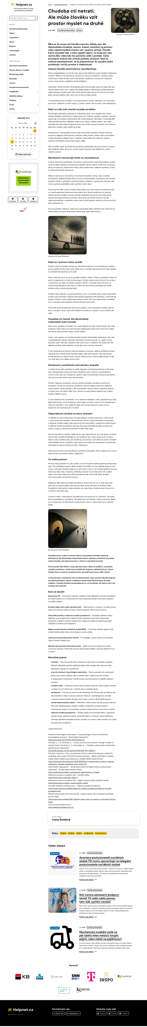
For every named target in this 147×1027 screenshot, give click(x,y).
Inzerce (12, 83)
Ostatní (12, 55)
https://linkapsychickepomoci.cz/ (61, 807)
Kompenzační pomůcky (19, 87)
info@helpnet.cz (72, 1014)
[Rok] (26, 123)
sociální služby (88, 833)
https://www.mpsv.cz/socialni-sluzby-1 (63, 778)
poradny (79, 833)
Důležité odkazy (16, 96)
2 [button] (34, 131)
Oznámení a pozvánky (18, 66)
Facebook (13, 200)
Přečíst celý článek (86, 880)
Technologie (14, 50)
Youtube (23, 200)
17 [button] (12, 142)
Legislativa (13, 37)
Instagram (33, 200)
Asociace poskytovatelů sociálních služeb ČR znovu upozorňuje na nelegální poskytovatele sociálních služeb (105, 861)
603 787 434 (58, 1014)
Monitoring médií (16, 74)
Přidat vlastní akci (24, 154)
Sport (11, 42)
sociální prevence (100, 833)
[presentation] (62, 863)
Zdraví (12, 33)
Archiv (12, 109)
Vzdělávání (13, 91)
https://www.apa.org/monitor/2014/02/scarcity (66, 740)
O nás (11, 105)
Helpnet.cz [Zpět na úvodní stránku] (26, 4)
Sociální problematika (18, 29)
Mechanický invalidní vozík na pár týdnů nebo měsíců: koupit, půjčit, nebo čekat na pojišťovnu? (100, 935)
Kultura (12, 46)
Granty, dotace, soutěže (19, 70)
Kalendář (13, 79)
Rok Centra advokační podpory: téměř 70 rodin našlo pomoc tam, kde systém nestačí (99, 898)
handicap (71, 833)
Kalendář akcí (23, 118)
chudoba (63, 833)
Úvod (49, 4)
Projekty (12, 100)
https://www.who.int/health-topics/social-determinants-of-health (73, 772)
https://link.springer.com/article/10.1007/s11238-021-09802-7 (72, 751)
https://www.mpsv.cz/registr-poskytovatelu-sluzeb (68, 783)
